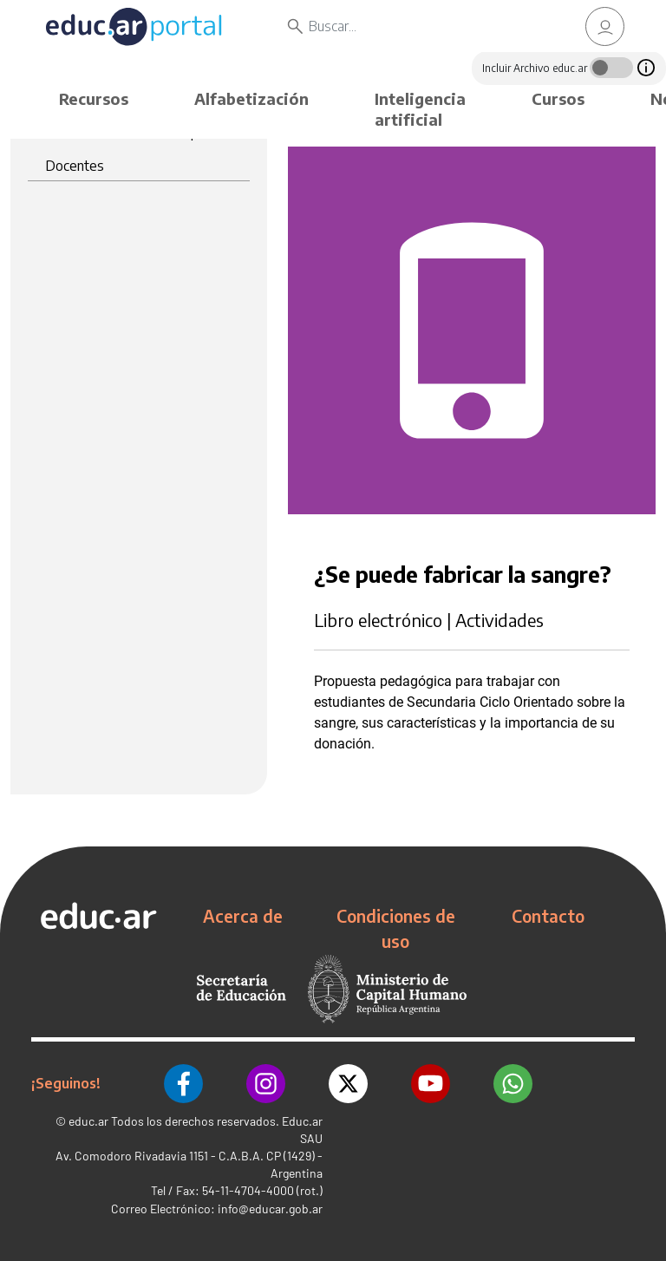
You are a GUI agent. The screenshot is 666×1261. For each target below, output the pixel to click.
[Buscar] (425, 26)
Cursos (558, 98)
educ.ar (88, 1121)
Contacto (548, 915)
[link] (605, 26)
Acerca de (243, 915)
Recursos (93, 98)
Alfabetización (251, 98)
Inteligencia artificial (420, 108)
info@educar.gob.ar (270, 1208)
